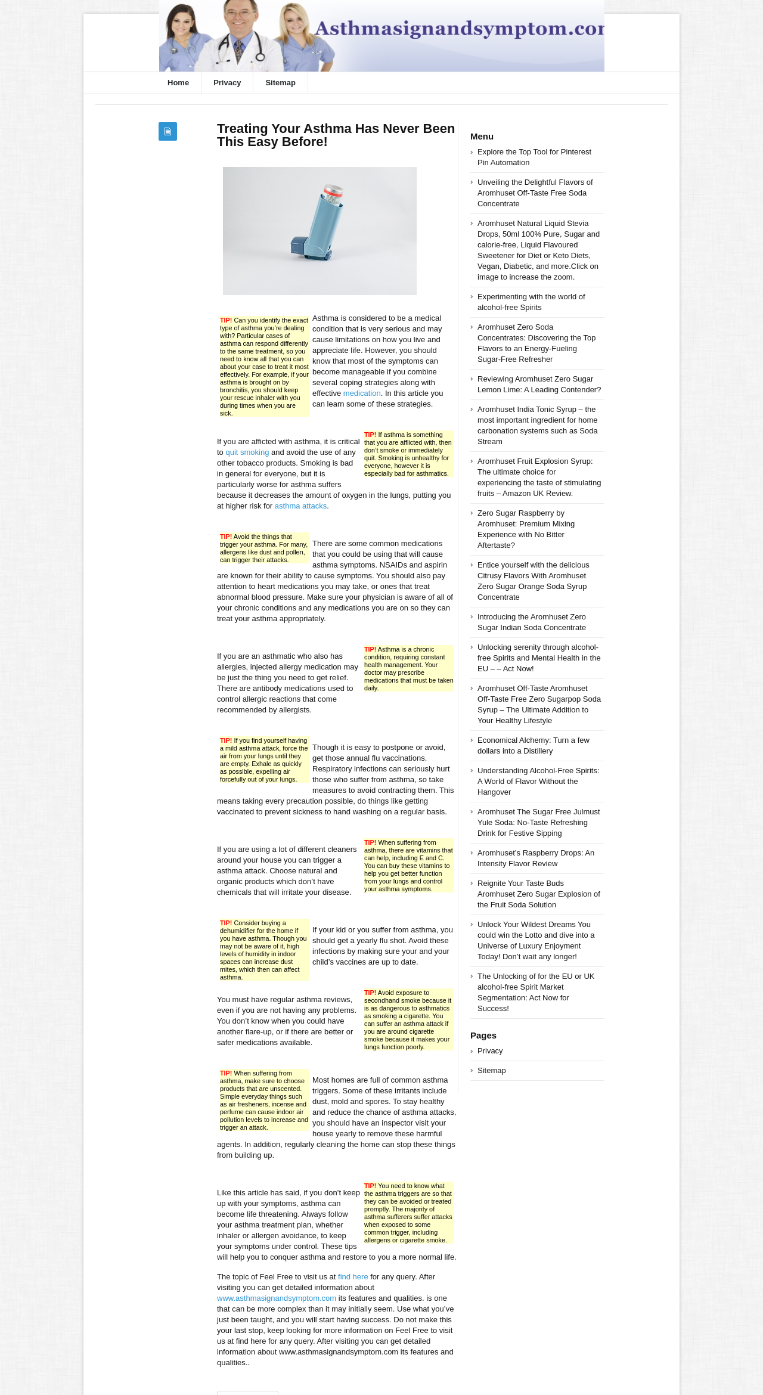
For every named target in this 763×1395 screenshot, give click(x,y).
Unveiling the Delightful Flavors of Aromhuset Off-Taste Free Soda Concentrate (535, 193)
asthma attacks (301, 505)
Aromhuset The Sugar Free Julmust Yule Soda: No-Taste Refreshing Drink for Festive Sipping (538, 822)
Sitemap (280, 82)
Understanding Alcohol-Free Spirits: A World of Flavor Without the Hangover (538, 781)
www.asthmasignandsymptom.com (276, 1298)
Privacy (227, 82)
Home (178, 82)
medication (362, 393)
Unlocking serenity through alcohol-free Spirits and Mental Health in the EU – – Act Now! (539, 658)
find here (353, 1276)
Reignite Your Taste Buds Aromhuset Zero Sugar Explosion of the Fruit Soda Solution (538, 894)
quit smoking (247, 452)
